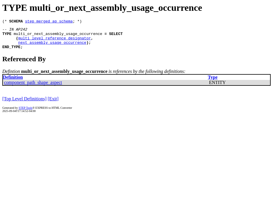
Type (212, 82)
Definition (13, 82)
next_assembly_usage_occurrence (52, 46)
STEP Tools (25, 113)
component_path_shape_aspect (33, 87)
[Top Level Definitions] (24, 104)
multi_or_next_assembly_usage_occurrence (58, 36)
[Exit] (53, 104)
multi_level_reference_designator (54, 41)
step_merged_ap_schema (49, 21)
